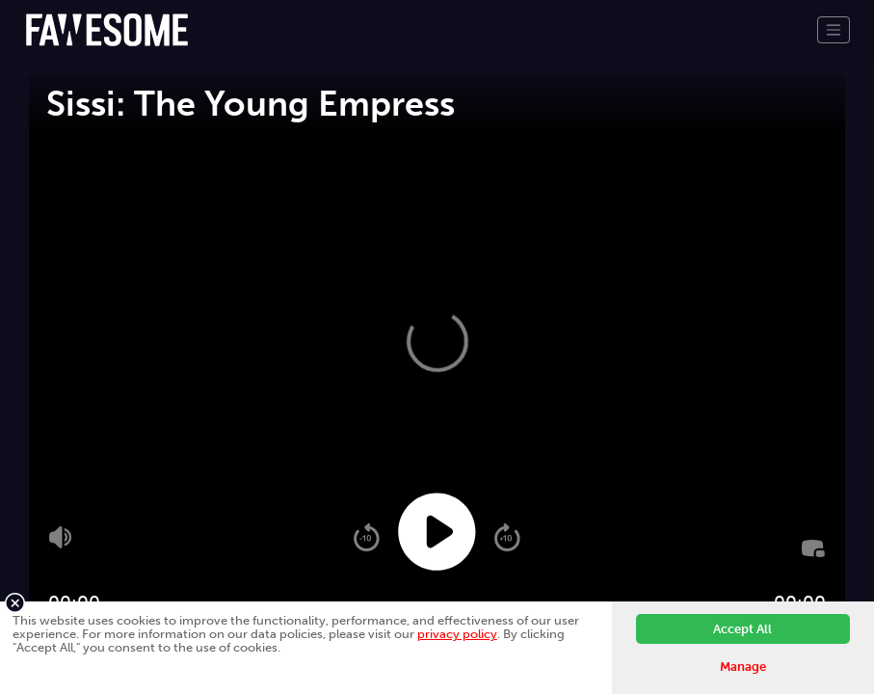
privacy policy (457, 634)
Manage (743, 666)
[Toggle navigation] (833, 29)
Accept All (742, 629)
